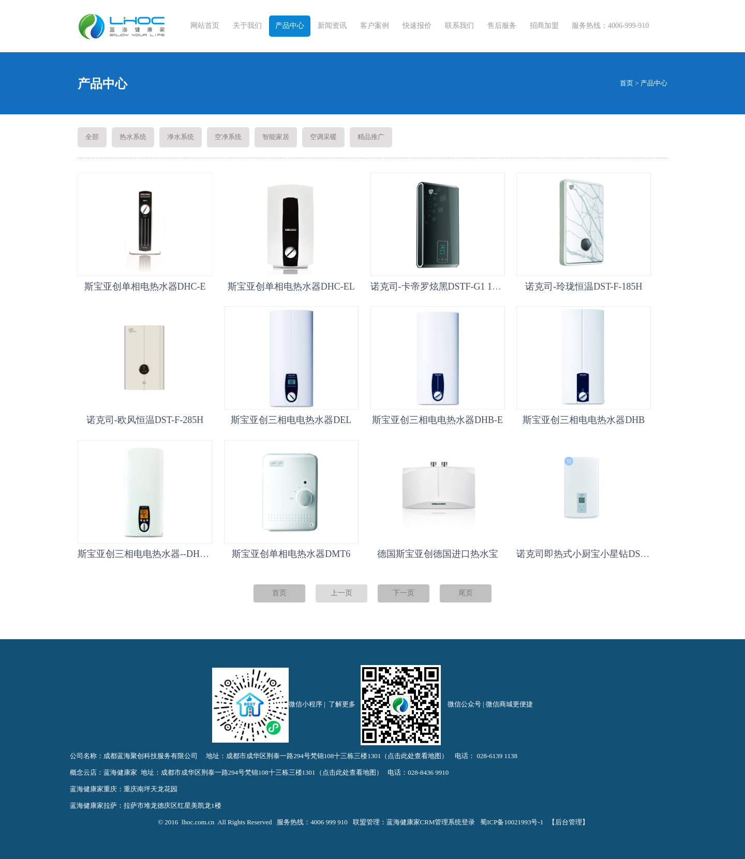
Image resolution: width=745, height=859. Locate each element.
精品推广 (370, 137)
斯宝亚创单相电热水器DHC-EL (291, 286)
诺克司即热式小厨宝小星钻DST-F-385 (593, 554)
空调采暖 (323, 137)
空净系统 (228, 137)
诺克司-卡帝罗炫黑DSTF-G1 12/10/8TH (449, 286)
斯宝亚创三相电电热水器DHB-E (437, 420)
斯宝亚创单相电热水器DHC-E (145, 286)
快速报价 (417, 25)
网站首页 (204, 25)
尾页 (465, 593)
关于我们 (247, 25)
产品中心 (289, 25)
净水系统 (180, 137)
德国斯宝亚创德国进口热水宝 (437, 554)
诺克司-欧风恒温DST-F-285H (144, 420)
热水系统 (133, 137)
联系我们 (459, 25)
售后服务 (501, 25)
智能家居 (275, 137)
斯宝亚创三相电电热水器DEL (291, 420)
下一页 (403, 593)
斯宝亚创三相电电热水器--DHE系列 (151, 554)
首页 (626, 83)
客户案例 (374, 25)
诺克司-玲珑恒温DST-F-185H (583, 286)
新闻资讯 (332, 25)
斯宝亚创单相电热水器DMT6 (291, 554)
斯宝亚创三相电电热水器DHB (584, 420)
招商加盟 (544, 25)
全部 (92, 137)
